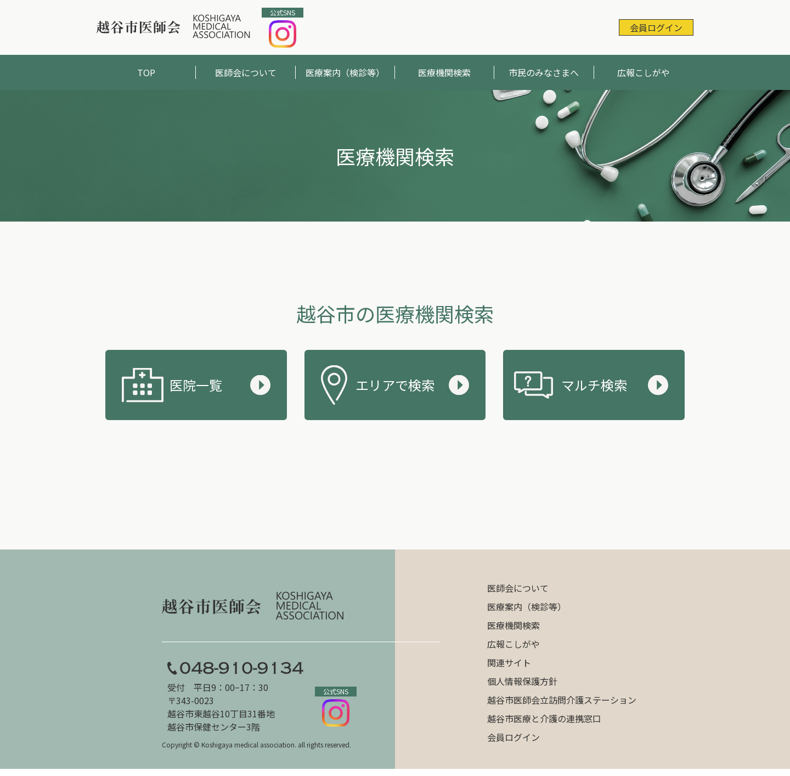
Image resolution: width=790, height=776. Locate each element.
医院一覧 (196, 384)
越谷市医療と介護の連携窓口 (544, 718)
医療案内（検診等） (345, 72)
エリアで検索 (395, 384)
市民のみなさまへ (544, 72)
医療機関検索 (444, 72)
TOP (146, 72)
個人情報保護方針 (522, 681)
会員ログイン (656, 27)
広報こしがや (643, 72)
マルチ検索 (594, 384)
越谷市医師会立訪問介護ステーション (561, 699)
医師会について (245, 72)
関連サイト (509, 662)
